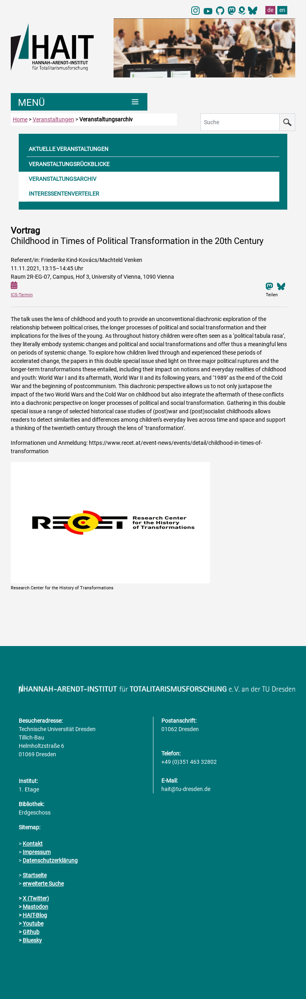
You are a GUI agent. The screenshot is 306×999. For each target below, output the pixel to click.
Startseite (35, 875)
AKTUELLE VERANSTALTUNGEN (68, 149)
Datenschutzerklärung (50, 860)
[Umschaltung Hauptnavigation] (79, 102)
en (282, 10)
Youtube (33, 923)
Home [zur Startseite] (20, 119)
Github (31, 932)
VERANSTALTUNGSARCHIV (62, 179)
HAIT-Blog (35, 915)
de (270, 10)
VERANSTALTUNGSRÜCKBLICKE (69, 164)
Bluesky (32, 940)
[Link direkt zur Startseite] (58, 46)
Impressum (37, 852)
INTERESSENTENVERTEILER (64, 193)
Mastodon (35, 907)
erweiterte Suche (43, 883)
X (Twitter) (36, 898)
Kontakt (33, 843)
